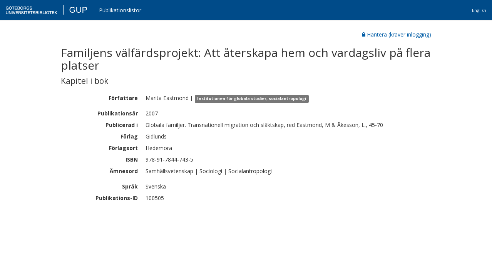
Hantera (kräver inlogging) (396, 34)
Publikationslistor (120, 10)
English (479, 10)
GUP (78, 10)
